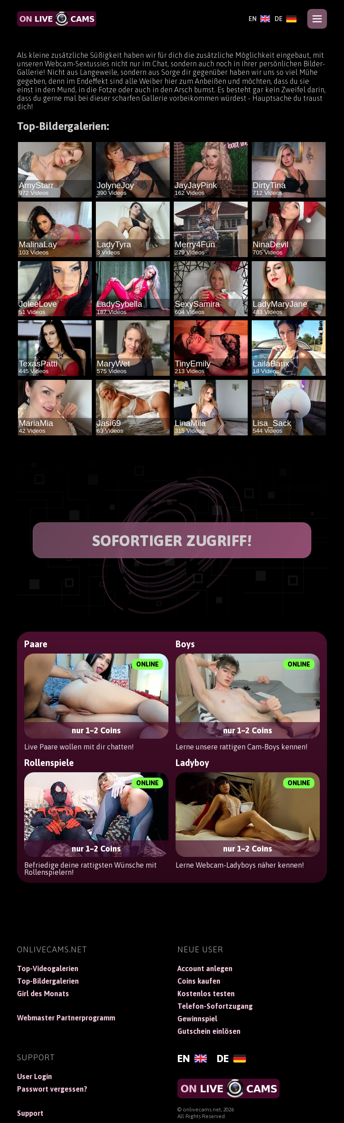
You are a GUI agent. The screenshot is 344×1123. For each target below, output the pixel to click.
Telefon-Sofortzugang (215, 1006)
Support (30, 1113)
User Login (34, 1076)
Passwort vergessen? (52, 1089)
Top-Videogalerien (47, 968)
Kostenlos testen (206, 993)
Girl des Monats (43, 993)
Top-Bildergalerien (48, 981)
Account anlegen (204, 968)
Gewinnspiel (197, 1018)
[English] (259, 18)
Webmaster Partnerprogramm (66, 1018)
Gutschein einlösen (209, 1031)
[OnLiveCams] (56, 18)
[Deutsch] (286, 18)
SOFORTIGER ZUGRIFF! (172, 540)
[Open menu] (317, 19)
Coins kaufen (198, 981)
